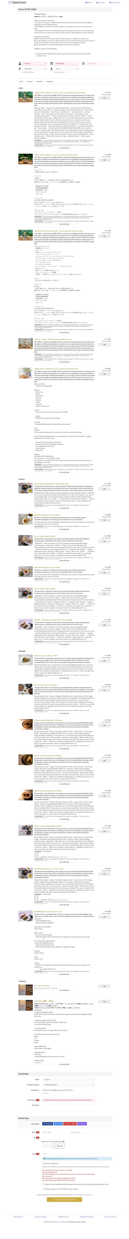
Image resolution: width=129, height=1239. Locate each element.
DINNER (40, 81)
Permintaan (35, 1105)
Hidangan (50, 81)
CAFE (21, 81)
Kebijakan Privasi (63, 1217)
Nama (35, 1132)
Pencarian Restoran (111, 1217)
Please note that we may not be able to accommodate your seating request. (67, 1100)
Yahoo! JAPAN (69, 1123)
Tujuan (37, 1079)
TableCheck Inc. (56, 1222)
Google (58, 1123)
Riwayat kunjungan (33, 1085)
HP (36, 1138)
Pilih (105, 98)
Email (35, 1154)
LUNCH (30, 81)
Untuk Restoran (18, 1217)
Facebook (48, 1123)
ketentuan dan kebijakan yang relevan (80, 1195)
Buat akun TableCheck (50, 1163)
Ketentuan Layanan (41, 1217)
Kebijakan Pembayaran (87, 1217)
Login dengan (35, 1124)
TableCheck (82, 1123)
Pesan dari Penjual (40, 14)
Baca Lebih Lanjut (64, 148)
